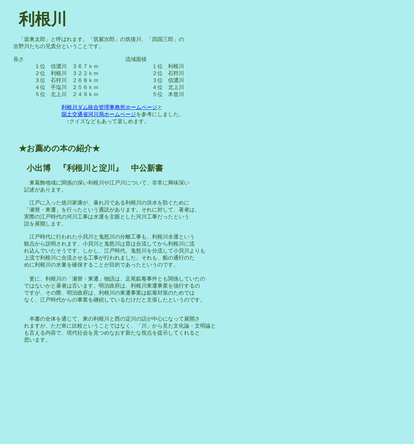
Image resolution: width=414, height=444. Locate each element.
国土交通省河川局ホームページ (98, 114)
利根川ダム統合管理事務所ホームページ (109, 107)
